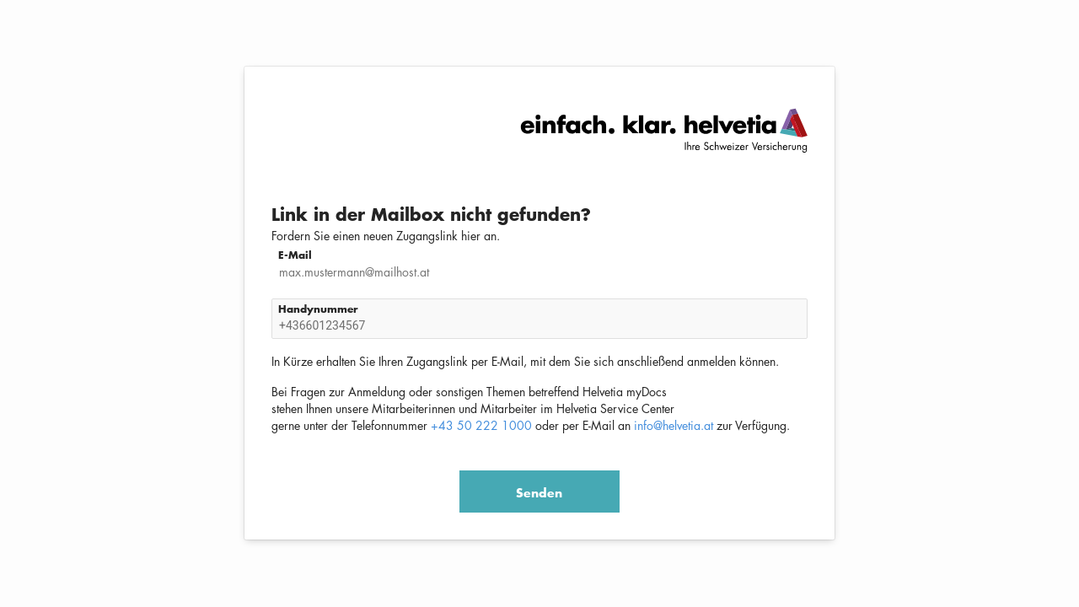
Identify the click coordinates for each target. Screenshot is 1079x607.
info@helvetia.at (673, 425)
